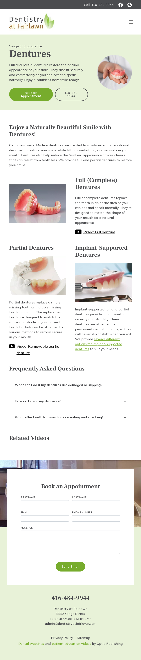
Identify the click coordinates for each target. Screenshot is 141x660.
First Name (28, 497)
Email (24, 512)
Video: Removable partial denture (38, 349)
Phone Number (82, 512)
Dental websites (31, 643)
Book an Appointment (31, 94)
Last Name (79, 497)
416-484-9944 (71, 94)
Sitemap (83, 638)
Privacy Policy (62, 638)
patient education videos (71, 643)
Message (27, 527)
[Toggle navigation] (131, 22)
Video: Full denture (99, 232)
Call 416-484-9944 (99, 5)
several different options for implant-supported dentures (98, 344)
